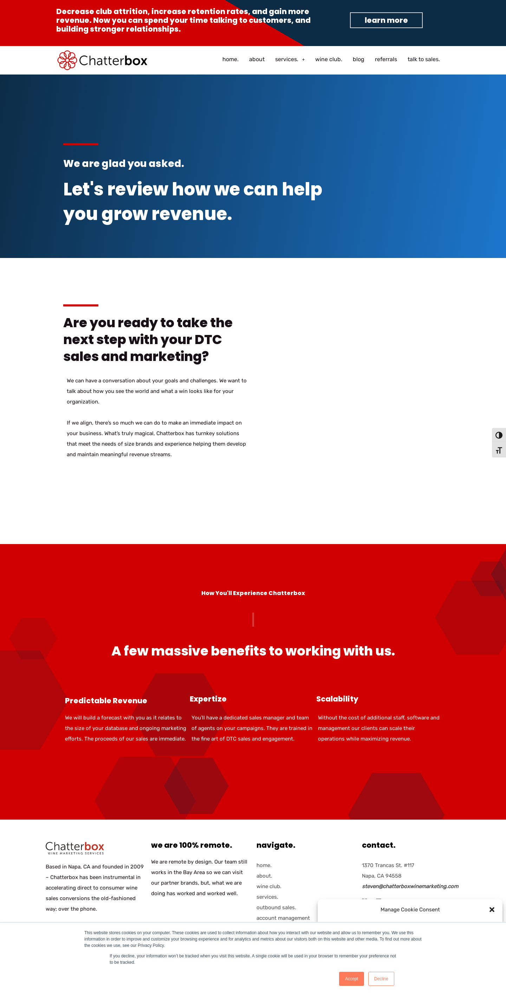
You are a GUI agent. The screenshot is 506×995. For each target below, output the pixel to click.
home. (230, 59)
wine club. (328, 59)
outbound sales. (276, 907)
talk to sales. (424, 59)
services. (290, 59)
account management (283, 918)
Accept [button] (351, 978)
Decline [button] (381, 978)
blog (358, 59)
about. (264, 876)
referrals (386, 59)
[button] (491, 909)
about (257, 59)
